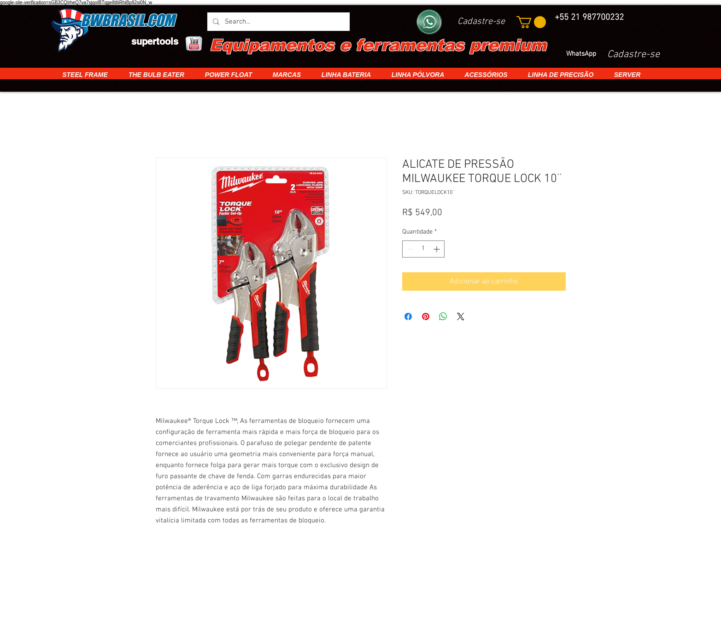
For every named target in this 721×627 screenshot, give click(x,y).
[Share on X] (460, 316)
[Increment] (437, 249)
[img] (185, 598)
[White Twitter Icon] (590, 597)
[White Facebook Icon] (606, 597)
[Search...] (277, 21)
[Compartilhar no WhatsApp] (443, 316)
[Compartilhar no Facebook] (408, 316)
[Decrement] (409, 249)
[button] (531, 22)
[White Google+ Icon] (622, 597)
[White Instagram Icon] (638, 597)
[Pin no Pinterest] (425, 316)
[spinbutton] (423, 249)
